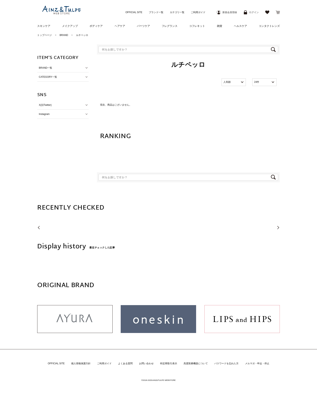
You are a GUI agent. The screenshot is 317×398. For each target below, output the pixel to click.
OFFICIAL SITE (133, 12)
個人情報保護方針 (81, 363)
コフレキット (197, 25)
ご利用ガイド (198, 12)
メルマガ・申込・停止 (257, 363)
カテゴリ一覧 (177, 12)
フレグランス (170, 25)
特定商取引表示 (168, 363)
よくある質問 (125, 363)
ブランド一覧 (156, 12)
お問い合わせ (146, 363)
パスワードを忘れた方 (226, 363)
